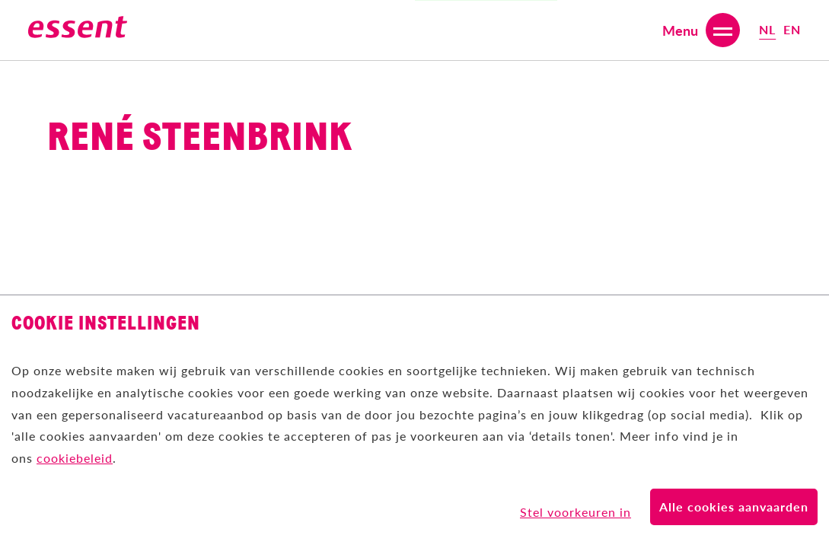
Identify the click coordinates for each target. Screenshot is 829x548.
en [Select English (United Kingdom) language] (792, 29)
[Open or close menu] (701, 30)
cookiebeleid (75, 458)
